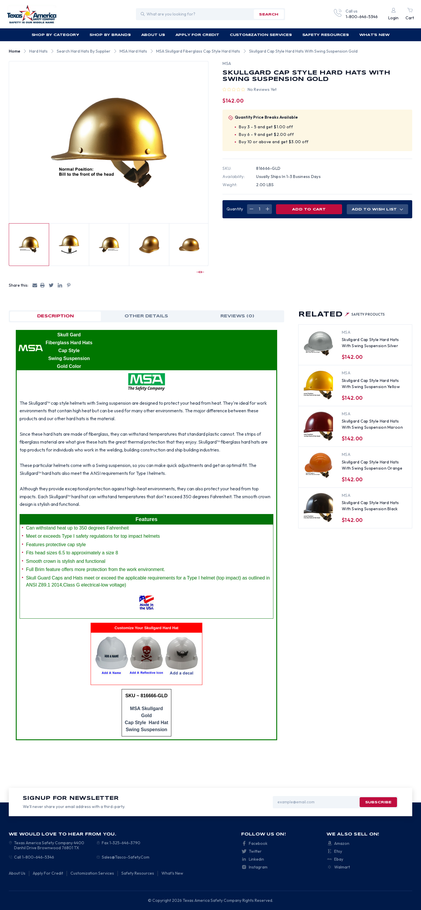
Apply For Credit (197, 35)
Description (55, 316)
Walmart (342, 867)
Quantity (235, 209)
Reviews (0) (237, 316)
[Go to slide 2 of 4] (199, 272)
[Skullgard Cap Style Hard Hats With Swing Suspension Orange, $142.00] (318, 466)
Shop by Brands (110, 35)
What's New (374, 35)
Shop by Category (56, 35)
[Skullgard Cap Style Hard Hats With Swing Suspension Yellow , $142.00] (318, 385)
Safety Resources (325, 35)
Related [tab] (341, 314)
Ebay (338, 859)
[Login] (393, 14)
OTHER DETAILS (146, 316)
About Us (153, 35)
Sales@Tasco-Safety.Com (125, 857)
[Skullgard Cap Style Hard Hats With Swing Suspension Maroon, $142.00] (318, 426)
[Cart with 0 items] (410, 14)
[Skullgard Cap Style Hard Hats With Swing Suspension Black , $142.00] (318, 507)
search (268, 14)
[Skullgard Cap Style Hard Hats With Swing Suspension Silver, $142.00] (318, 344)
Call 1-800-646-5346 (34, 857)
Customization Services (261, 35)
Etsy (338, 851)
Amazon (341, 843)
